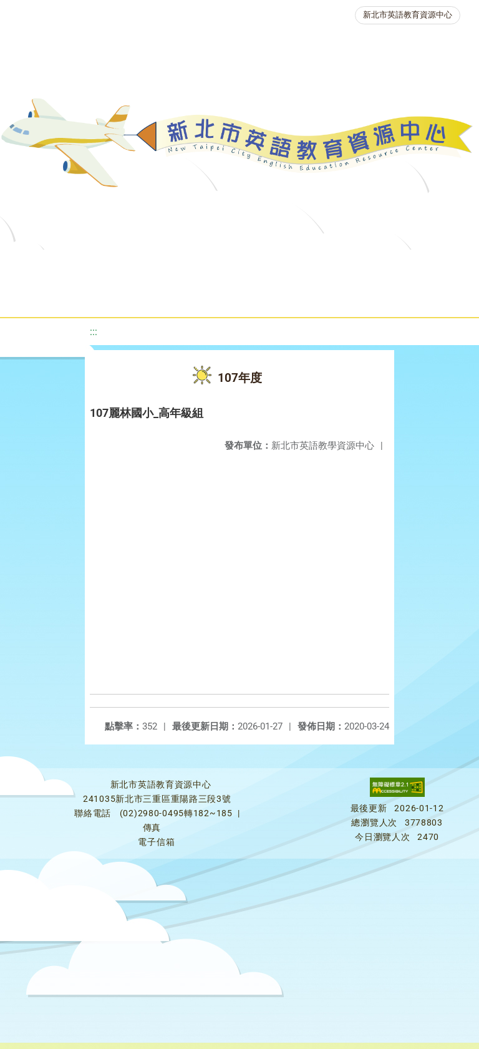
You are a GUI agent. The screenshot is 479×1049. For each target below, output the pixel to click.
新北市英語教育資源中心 (407, 14)
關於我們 (54, 265)
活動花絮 (423, 296)
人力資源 (183, 296)
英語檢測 (41, 296)
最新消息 (125, 265)
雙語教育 (352, 296)
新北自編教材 (331, 265)
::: (93, 332)
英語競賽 (112, 296)
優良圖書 (410, 265)
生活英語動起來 (267, 296)
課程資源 (181, 265)
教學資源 (252, 265)
